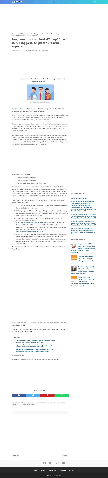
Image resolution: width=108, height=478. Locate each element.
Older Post (65, 455)
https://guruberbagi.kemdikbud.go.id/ (33, 222)
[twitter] (33, 395)
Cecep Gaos (20, 50)
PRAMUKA (61, 2)
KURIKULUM (38, 2)
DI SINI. (23, 325)
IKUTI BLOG (69, 2)
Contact (43, 470)
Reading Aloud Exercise (79, 198)
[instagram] (50, 464)
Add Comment (45, 50)
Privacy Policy (53, 470)
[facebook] (19, 395)
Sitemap (71, 470)
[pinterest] (47, 395)
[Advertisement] (50, 12)
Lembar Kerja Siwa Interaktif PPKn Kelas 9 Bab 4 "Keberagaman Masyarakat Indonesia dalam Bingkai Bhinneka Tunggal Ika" (83, 281)
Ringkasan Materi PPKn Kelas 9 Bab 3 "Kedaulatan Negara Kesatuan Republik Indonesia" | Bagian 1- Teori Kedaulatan (83, 248)
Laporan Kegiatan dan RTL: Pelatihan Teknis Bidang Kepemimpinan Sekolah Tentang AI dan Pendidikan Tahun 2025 (35, 341)
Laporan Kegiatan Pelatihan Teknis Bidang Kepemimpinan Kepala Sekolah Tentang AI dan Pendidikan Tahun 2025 (35, 345)
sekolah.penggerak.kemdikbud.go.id (31, 231)
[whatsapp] (62, 395)
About (36, 470)
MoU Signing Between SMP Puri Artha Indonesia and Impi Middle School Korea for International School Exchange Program (34, 350)
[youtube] (63, 464)
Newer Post (16, 455)
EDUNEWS (29, 2)
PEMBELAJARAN (49, 2)
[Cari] (95, 2)
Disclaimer (63, 470)
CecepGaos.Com (17, 109)
